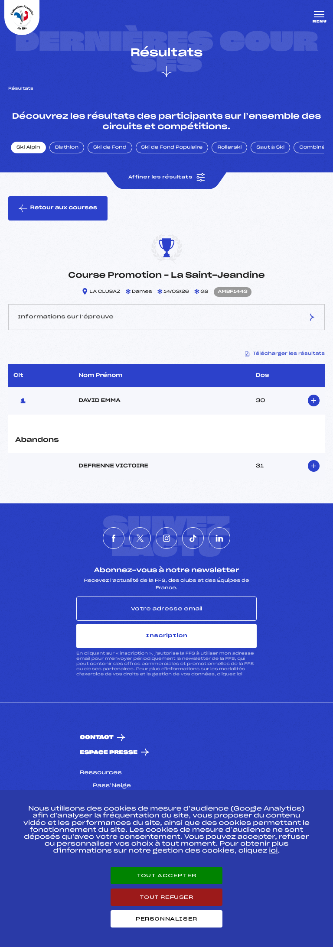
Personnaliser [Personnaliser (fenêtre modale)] (166, 918)
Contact (97, 737)
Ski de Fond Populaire (172, 148)
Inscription (166, 635)
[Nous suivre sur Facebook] (113, 538)
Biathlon (66, 148)
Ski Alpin (28, 148)
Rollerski (229, 148)
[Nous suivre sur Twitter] (140, 538)
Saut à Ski (270, 148)
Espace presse (108, 753)
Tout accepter (166, 875)
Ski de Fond (110, 148)
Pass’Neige (112, 785)
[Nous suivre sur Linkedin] (219, 538)
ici (239, 674)
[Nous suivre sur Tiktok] (193, 538)
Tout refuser (166, 897)
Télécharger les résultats (285, 354)
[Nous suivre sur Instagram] (166, 538)
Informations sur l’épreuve (166, 317)
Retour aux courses (58, 208)
